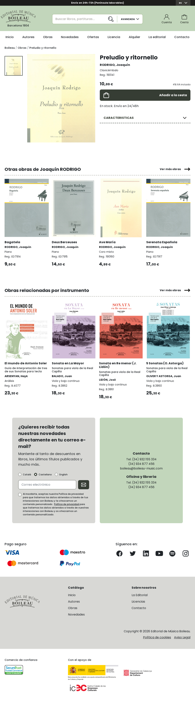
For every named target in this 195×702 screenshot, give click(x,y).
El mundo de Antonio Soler (26, 363)
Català (27, 474)
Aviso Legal (182, 637)
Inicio (10, 37)
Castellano (45, 474)
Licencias (138, 601)
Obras (48, 37)
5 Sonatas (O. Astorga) (165, 363)
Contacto (181, 37)
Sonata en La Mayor (68, 363)
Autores (28, 37)
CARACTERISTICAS (119, 118)
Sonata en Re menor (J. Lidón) (117, 365)
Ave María (107, 242)
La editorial (157, 37)
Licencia (114, 37)
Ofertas (93, 37)
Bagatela (12, 242)
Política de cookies (157, 637)
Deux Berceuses (64, 242)
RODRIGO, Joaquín (115, 65)
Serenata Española (161, 242)
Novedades (70, 37)
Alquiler (134, 37)
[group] (61, 98)
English (63, 474)
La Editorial (140, 595)
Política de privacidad (66, 504)
